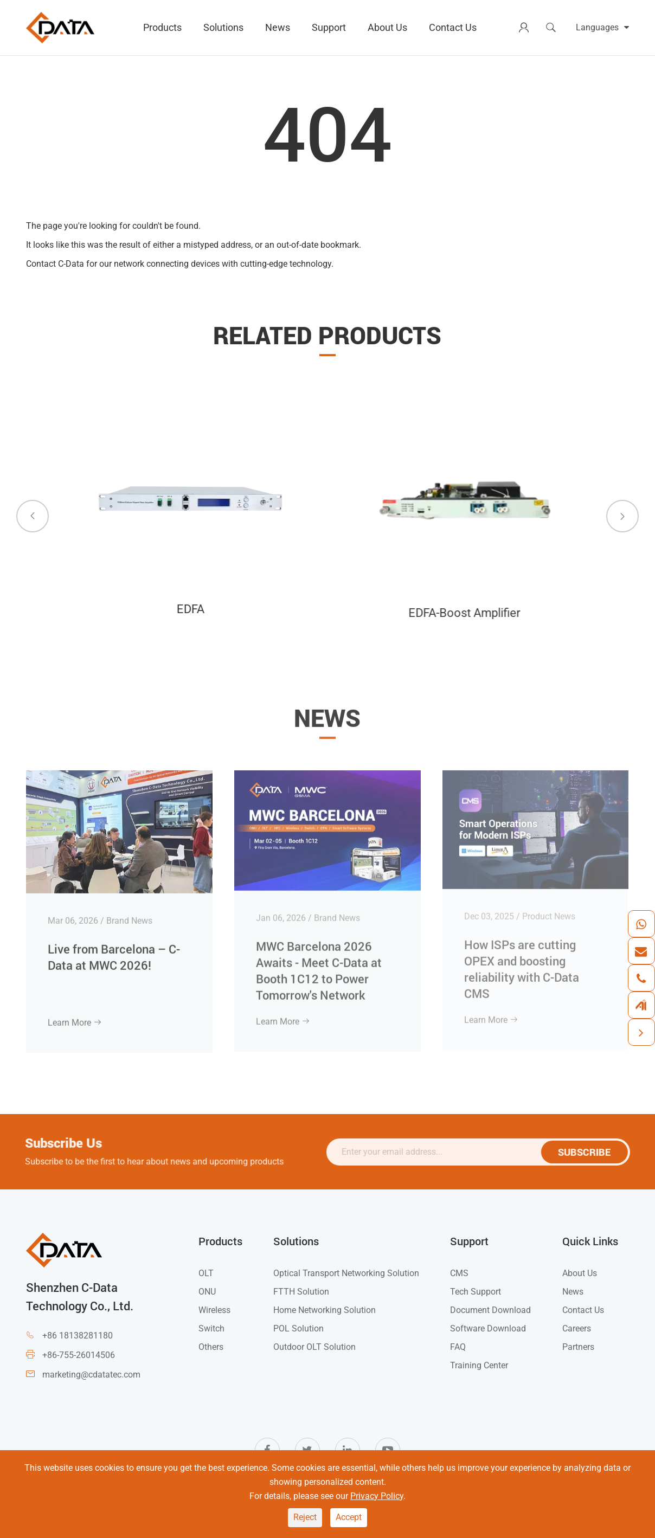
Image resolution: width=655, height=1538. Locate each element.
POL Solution (298, 1328)
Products (162, 27)
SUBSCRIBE (590, 1152)
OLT (206, 1273)
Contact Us (453, 27)
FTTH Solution (301, 1291)
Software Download (488, 1328)
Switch (211, 1328)
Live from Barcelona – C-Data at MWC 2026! (114, 950)
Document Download (490, 1310)
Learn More (75, 1016)
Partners (578, 1347)
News (277, 27)
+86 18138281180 (77, 1335)
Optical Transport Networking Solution (346, 1273)
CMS (459, 1273)
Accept (349, 1517)
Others (210, 1347)
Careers (576, 1328)
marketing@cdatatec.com (91, 1374)
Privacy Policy (376, 1496)
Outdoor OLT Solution (314, 1347)
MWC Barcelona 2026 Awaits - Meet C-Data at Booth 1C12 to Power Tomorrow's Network (319, 963)
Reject (305, 1517)
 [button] (32, 515)
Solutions (223, 27)
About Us (387, 27)
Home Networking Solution (324, 1310)
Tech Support (475, 1291)
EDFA (188, 609)
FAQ (458, 1347)
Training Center (479, 1365)
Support (329, 27)
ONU (207, 1291)
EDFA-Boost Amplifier (460, 613)
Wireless (214, 1310)
